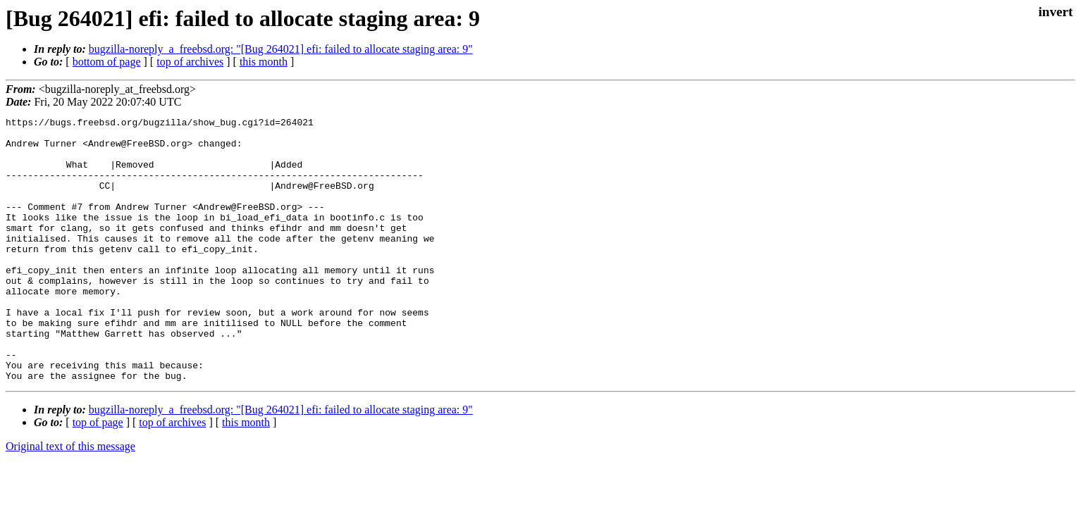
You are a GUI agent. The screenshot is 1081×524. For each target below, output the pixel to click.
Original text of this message (70, 499)
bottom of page (107, 62)
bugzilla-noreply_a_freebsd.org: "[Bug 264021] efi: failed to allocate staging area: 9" (281, 49)
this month (264, 62)
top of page (98, 475)
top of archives (189, 62)
